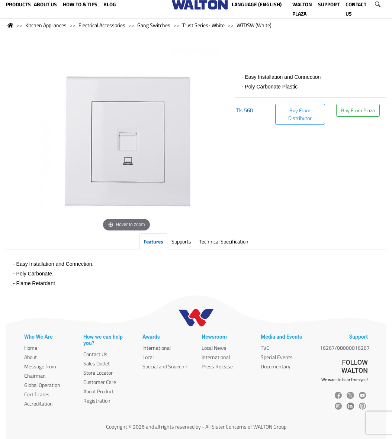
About (30, 357)
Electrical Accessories (101, 25)
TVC (265, 348)
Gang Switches (153, 25)
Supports (181, 241)
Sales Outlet (96, 363)
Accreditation (38, 403)
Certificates (36, 394)
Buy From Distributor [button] (300, 114)
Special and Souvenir (164, 366)
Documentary (275, 366)
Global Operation (42, 385)
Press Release (217, 366)
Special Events (277, 357)
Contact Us (95, 354)
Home (30, 348)
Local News (214, 348)
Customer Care (99, 382)
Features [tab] (153, 241)
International (156, 348)
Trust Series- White (203, 25)
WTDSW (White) (254, 25)
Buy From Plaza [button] (358, 110)
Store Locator (98, 373)
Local (148, 357)
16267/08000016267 (345, 348)
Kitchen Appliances (46, 25)
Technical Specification (223, 241)
